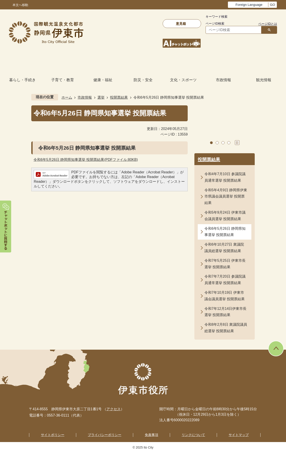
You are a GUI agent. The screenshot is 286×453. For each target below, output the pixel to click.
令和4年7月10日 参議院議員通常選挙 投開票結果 (225, 177)
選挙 (101, 97)
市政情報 (85, 97)
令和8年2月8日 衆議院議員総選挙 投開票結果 (225, 328)
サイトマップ (239, 435)
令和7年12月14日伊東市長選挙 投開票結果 (225, 312)
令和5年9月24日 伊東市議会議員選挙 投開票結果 (225, 216)
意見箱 (181, 24)
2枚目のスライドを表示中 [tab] (217, 142)
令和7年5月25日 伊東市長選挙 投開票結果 (225, 264)
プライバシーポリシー (104, 435)
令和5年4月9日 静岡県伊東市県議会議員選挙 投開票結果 (225, 196)
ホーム (66, 97)
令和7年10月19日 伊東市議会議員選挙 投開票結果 (224, 296)
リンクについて (193, 435)
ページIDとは (267, 24)
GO (272, 4)
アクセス (113, 409)
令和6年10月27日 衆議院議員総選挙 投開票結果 (224, 247)
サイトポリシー (52, 435)
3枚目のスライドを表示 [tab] (223, 142)
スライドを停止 (237, 142)
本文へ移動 (20, 5)
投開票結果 (119, 97)
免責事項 (151, 435)
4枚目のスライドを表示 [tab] (228, 142)
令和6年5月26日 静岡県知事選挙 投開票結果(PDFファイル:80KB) (86, 160)
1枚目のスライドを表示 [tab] (211, 142)
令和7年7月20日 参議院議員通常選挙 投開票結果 (225, 279)
